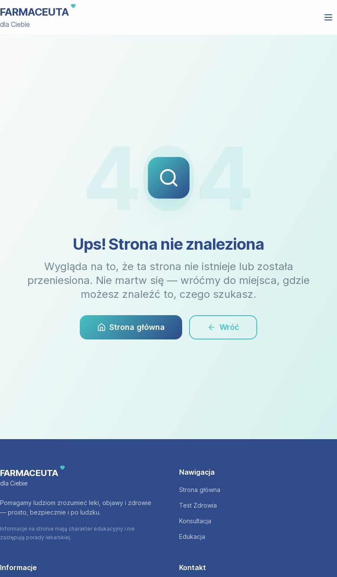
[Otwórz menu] (328, 17)
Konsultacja (195, 521)
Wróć (223, 327)
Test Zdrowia (198, 505)
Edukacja (192, 536)
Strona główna (131, 327)
